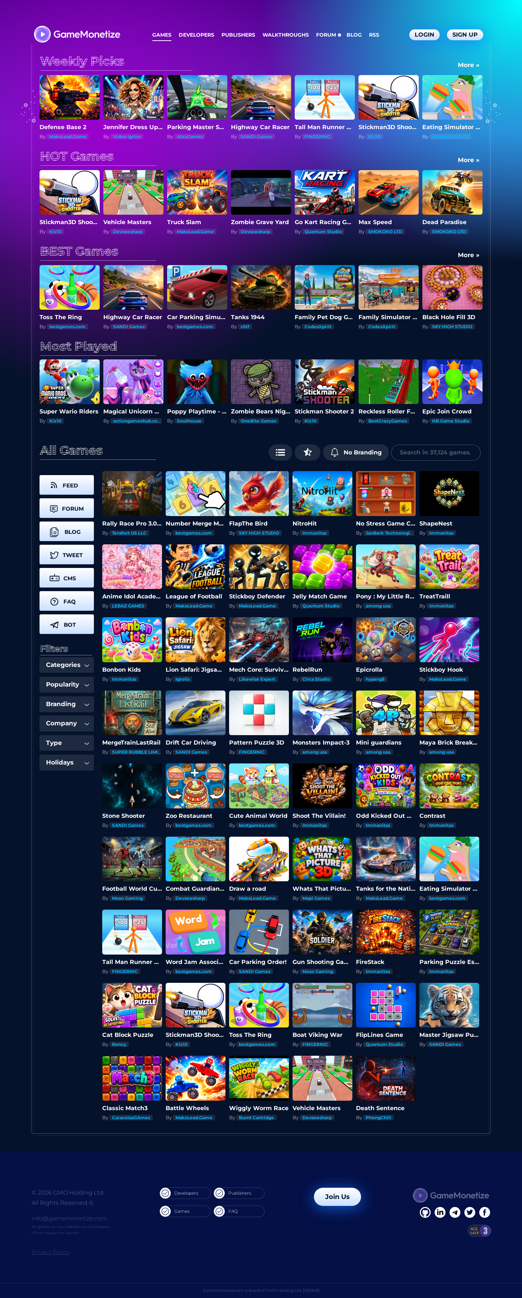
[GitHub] (484, 1212)
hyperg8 (375, 679)
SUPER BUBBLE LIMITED (139, 752)
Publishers (238, 34)
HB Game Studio (450, 421)
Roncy (119, 1044)
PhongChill (378, 1117)
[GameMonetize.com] (77, 35)
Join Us (337, 1197)
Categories (67, 664)
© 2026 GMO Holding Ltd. (68, 1192)
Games (161, 34)
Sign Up (465, 34)
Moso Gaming (127, 898)
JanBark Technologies (390, 533)
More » (469, 65)
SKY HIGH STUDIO (452, 326)
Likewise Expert (257, 679)
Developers (196, 34)
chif (245, 326)
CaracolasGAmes (131, 1117)
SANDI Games (256, 136)
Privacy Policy (51, 1252)
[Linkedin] (455, 1212)
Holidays (67, 762)
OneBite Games (258, 421)
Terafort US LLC (129, 533)
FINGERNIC (317, 136)
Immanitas (314, 533)
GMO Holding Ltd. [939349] (292, 1290)
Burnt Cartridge (256, 1117)
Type (67, 742)
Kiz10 (374, 136)
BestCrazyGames (387, 421)
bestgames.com (450, 136)
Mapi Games (316, 898)
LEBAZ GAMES (128, 606)
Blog (354, 34)
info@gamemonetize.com (69, 1218)
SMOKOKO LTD (385, 231)
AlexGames (190, 136)
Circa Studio (316, 679)
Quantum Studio (323, 231)
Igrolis (182, 679)
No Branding (356, 452)
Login (424, 34)
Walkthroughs (285, 34)
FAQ (226, 1211)
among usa (378, 606)
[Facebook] (425, 1212)
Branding (67, 704)
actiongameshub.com (137, 421)
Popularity (67, 684)
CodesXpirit (317, 326)
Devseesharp (127, 231)
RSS (374, 34)
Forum (326, 34)
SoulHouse (189, 421)
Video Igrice (127, 136)
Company (67, 723)
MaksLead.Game (67, 136)
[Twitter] (469, 1212)
